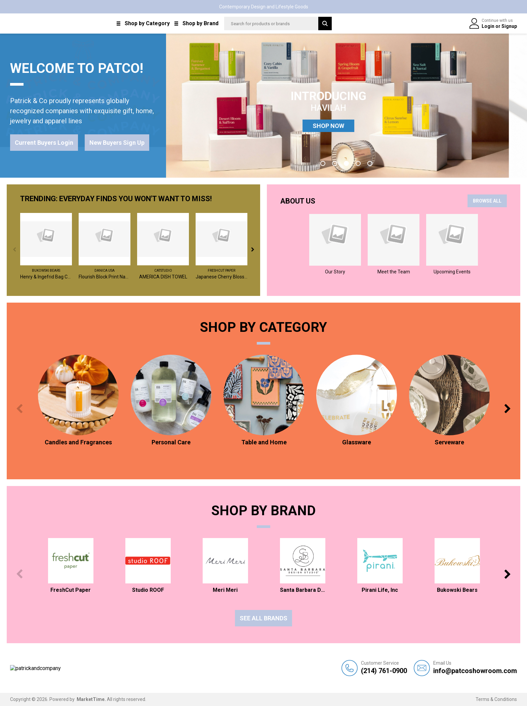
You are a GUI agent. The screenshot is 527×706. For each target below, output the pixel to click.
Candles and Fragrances (78, 442)
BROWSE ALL (487, 201)
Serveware (449, 442)
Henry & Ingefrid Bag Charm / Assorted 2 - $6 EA (46, 276)
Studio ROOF (148, 590)
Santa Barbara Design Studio (302, 590)
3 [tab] (346, 163)
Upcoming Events (452, 271)
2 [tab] (334, 163)
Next (252, 249)
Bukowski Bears (46, 270)
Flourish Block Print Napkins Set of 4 (104, 276)
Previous (14, 249)
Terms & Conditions (496, 699)
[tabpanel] (346, 106)
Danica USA (104, 270)
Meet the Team (393, 271)
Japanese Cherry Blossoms (221, 276)
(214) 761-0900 (384, 667)
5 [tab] (369, 163)
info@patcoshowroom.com (475, 667)
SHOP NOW (346, 125)
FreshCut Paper (221, 270)
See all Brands (263, 618)
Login (488, 26)
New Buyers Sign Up (117, 142)
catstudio (163, 270)
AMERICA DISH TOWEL (163, 276)
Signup (509, 26)
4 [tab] (358, 163)
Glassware (356, 442)
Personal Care (171, 442)
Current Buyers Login (44, 142)
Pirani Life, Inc (380, 590)
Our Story (335, 271)
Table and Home (264, 442)
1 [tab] (322, 163)
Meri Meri (225, 590)
